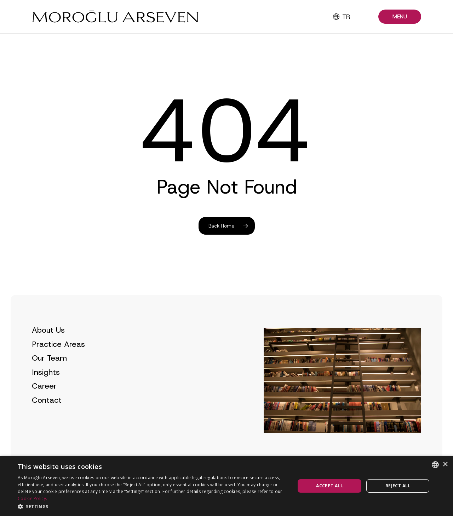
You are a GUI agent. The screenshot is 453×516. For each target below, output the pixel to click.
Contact (47, 412)
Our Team (49, 370)
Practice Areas (58, 355)
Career (44, 397)
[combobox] (435, 464)
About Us (48, 342)
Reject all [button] (398, 486)
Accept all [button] (329, 486)
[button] (399, 17)
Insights (46, 383)
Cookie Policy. (32, 498)
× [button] (445, 464)
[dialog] (226, 486)
